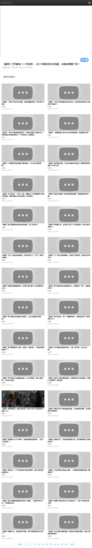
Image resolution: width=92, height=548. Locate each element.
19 (66, 544)
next (72, 544)
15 (51, 544)
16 (55, 544)
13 (43, 544)
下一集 (84, 60)
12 (39, 544)
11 (35, 544)
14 (47, 544)
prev (19, 544)
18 (62, 544)
